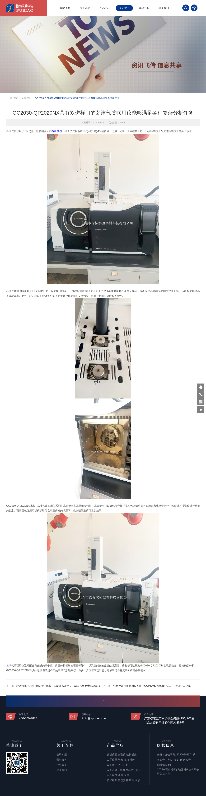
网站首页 (65, 8)
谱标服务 (61, 759)
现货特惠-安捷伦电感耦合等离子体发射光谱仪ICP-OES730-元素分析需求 (58, 685)
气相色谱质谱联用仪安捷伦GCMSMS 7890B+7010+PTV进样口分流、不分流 (157, 685)
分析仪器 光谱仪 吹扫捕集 (122, 754)
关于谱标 (85, 8)
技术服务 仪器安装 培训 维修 (123, 780)
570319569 (200, 387)
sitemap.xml (164, 764)
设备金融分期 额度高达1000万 (124, 770)
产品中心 (105, 8)
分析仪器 (57, 131)
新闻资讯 (30, 98)
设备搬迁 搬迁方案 (117, 764)
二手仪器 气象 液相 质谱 (121, 759)
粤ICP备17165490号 (179, 759)
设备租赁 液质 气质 (118, 775)
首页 (19, 98)
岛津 (8, 665)
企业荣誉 (61, 764)
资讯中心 (124, 8)
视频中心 (144, 8)
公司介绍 (61, 754)
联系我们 (164, 8)
